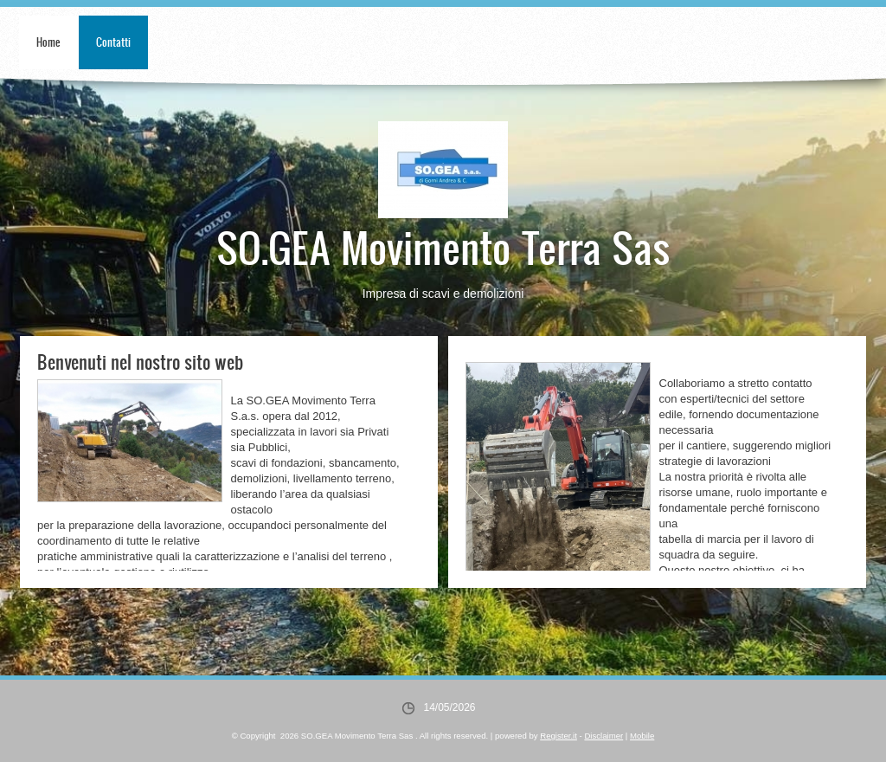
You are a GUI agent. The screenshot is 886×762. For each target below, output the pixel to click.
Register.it (558, 735)
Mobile (642, 735)
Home (48, 42)
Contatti (113, 42)
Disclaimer (603, 735)
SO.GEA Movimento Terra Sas (443, 246)
